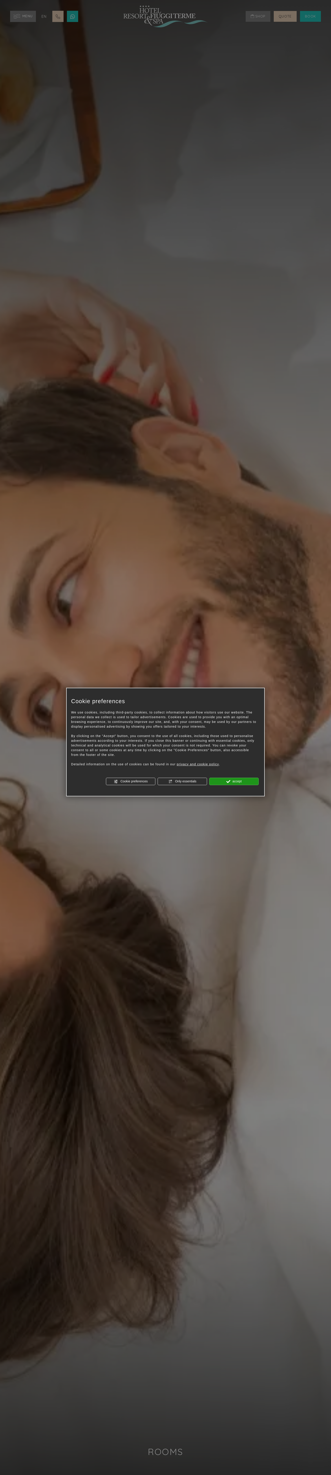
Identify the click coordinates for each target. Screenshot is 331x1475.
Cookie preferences (131, 781)
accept (234, 781)
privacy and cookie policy (198, 764)
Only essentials (182, 781)
